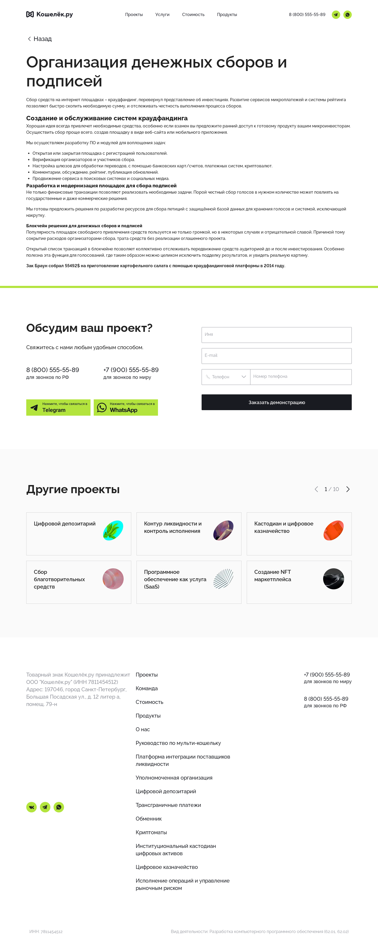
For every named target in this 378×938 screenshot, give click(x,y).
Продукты (148, 716)
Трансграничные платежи (168, 805)
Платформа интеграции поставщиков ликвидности (183, 760)
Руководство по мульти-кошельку (178, 743)
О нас (143, 729)
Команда (147, 688)
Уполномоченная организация (174, 778)
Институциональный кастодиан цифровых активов (176, 850)
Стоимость (149, 702)
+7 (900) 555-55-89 (131, 370)
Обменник (149, 819)
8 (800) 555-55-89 (307, 14)
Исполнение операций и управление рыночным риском (183, 884)
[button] (226, 377)
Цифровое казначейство (167, 867)
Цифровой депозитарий (166, 791)
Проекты (147, 675)
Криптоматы (151, 832)
